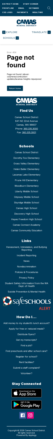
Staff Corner (30, 4)
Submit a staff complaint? (26, 367)
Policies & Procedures (26, 272)
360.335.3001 (29, 132)
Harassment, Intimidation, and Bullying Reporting (26, 248)
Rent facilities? (26, 362)
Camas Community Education (26, 230)
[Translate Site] (41, 32)
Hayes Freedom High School (26, 219)
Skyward (34, 8)
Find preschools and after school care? (26, 351)
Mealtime (37, 12)
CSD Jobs (7, 12)
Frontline (8, 8)
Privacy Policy (26, 277)
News (26, 261)
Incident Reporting (26, 255)
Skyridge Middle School (26, 202)
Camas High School (26, 208)
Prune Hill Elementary (26, 180)
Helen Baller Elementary (26, 169)
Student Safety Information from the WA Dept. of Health (26, 284)
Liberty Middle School (26, 191)
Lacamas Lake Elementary (26, 174)
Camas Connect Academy (26, 224)
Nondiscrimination (26, 266)
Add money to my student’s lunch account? (26, 323)
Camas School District (26, 152)
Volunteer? (26, 373)
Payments (22, 12)
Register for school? (26, 356)
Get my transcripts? (26, 339)
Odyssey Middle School (26, 197)
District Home (10, 4)
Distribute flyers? (26, 334)
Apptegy (32, 435)
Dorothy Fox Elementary (26, 158)
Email (21, 8)
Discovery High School (26, 213)
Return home (15, 88)
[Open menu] (9, 32)
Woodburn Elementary (27, 185)
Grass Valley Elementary (26, 163)
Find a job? (26, 345)
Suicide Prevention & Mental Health (26, 291)
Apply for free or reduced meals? (26, 328)
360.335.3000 (30, 128)
